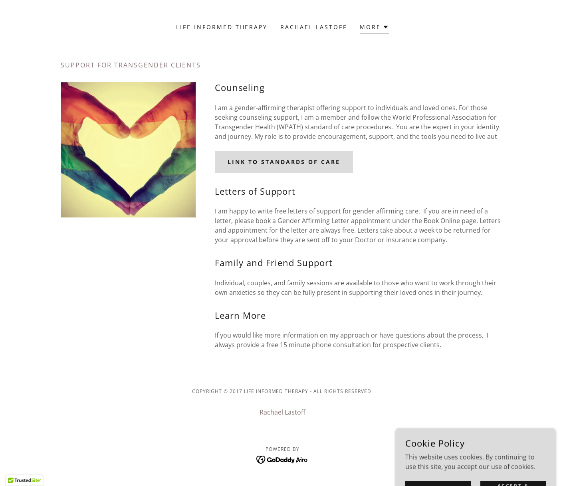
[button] (374, 28)
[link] (282, 458)
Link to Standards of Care (284, 162)
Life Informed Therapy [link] (222, 27)
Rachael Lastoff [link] (313, 27)
